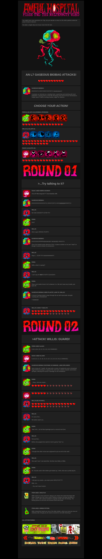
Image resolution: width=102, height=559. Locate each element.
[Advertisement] (51, 550)
